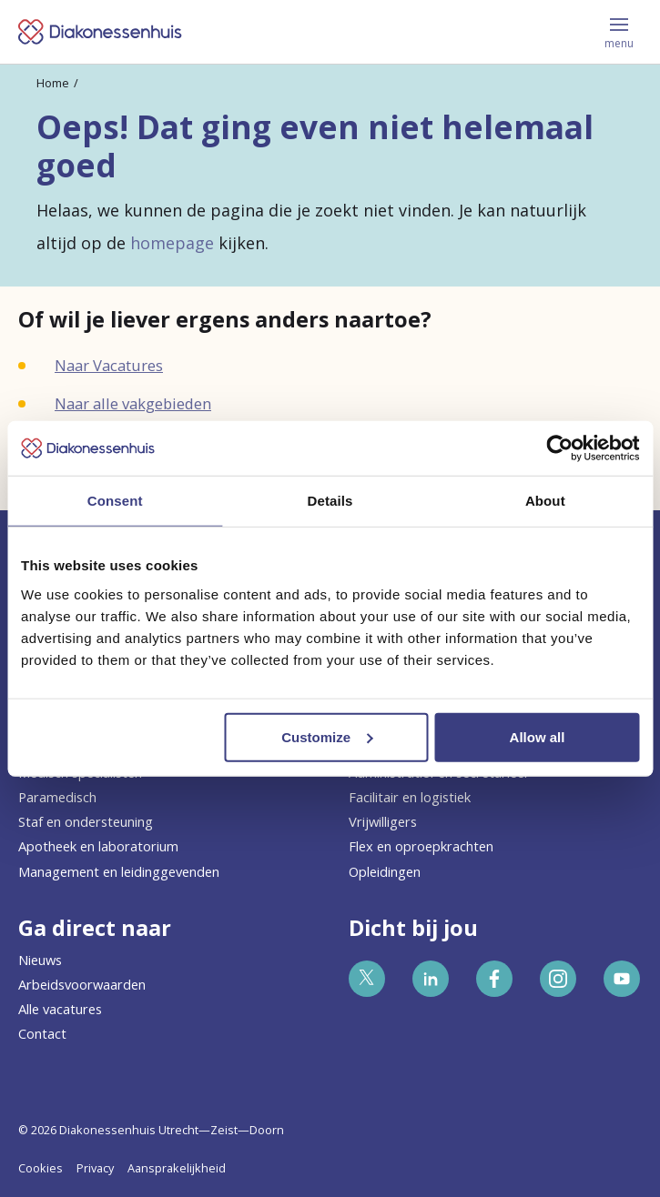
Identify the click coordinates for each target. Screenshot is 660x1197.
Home (52, 83)
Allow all (537, 736)
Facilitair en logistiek (410, 797)
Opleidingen (385, 871)
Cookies (40, 1168)
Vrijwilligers (383, 821)
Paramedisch (57, 797)
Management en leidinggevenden (118, 871)
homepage (172, 243)
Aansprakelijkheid (176, 1168)
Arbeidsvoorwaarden (82, 984)
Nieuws (40, 960)
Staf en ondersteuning (85, 821)
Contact (42, 1033)
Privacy (95, 1168)
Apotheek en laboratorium (98, 846)
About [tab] (545, 500)
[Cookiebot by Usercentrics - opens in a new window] (559, 448)
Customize (326, 736)
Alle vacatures (60, 1009)
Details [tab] (330, 500)
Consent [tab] (115, 500)
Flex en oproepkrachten (421, 846)
